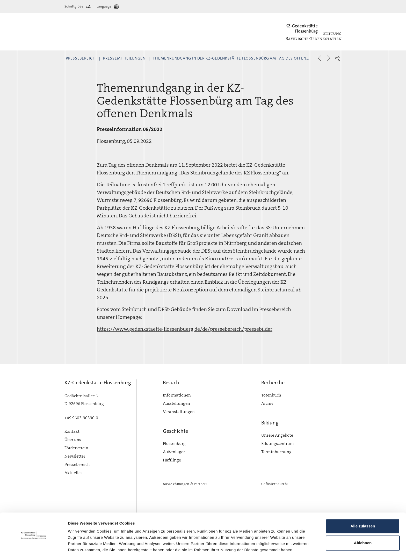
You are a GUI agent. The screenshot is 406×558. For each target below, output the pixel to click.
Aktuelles (73, 472)
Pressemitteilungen (124, 58)
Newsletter (74, 456)
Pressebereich (81, 58)
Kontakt (71, 431)
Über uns (72, 439)
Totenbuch (271, 395)
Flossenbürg (174, 443)
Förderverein (76, 448)
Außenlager (174, 451)
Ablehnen (363, 526)
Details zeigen (81, 548)
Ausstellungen (176, 403)
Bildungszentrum (277, 443)
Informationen (177, 395)
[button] (338, 58)
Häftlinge (172, 460)
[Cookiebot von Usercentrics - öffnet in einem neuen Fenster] (33, 548)
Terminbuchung (276, 451)
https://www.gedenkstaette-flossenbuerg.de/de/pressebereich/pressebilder (184, 329)
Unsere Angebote (277, 435)
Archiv (267, 403)
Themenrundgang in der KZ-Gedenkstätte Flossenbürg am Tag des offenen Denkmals (243, 58)
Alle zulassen (362, 510)
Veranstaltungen (179, 411)
